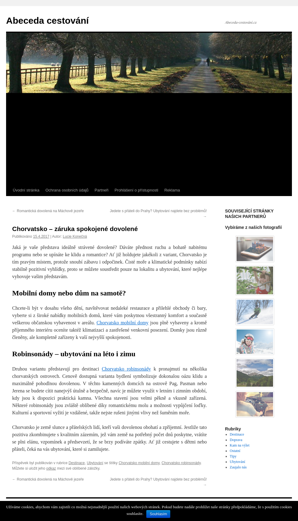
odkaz (51, 468)
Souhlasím (158, 514)
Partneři (102, 190)
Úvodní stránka (26, 190)
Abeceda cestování (47, 21)
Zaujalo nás (238, 467)
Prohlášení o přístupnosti (136, 190)
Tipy (233, 456)
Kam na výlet (240, 445)
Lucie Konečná (75, 236)
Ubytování (95, 463)
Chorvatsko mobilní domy (139, 463)
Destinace (76, 463)
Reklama (172, 190)
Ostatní (235, 451)
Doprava (236, 440)
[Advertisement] (149, 138)
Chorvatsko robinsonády (181, 463)
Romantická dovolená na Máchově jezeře (48, 211)
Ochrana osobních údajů (66, 190)
